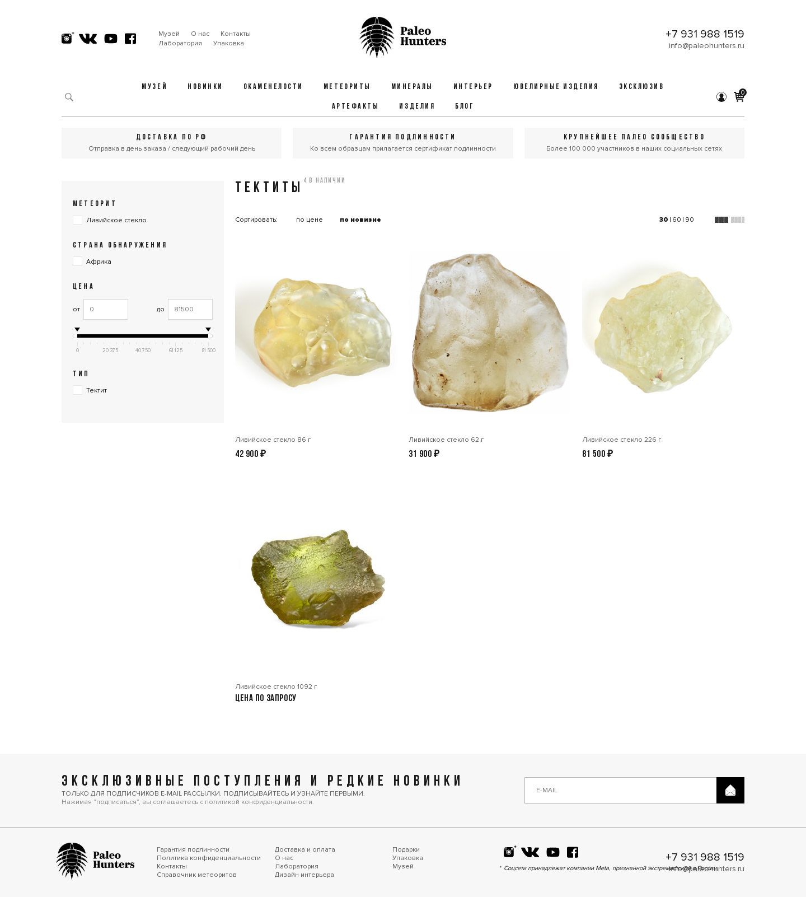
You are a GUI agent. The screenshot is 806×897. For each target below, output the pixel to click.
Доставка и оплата (305, 849)
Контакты (236, 34)
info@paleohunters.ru (706, 45)
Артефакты (355, 106)
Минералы (412, 87)
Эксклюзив (641, 87)
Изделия (417, 106)
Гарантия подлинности (193, 849)
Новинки (205, 87)
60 (676, 220)
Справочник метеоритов (197, 875)
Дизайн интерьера (304, 875)
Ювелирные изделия (556, 87)
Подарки (406, 849)
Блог (464, 106)
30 (663, 220)
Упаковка (228, 43)
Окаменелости (273, 87)
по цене (309, 220)
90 (689, 220)
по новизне (360, 220)
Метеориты (347, 87)
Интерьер (473, 87)
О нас (200, 34)
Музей (169, 34)
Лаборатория (180, 43)
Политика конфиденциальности (209, 858)
